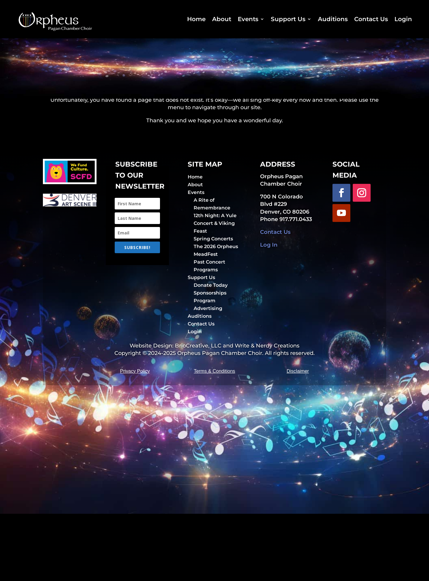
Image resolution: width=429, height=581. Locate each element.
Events (248, 19)
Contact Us (371, 19)
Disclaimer (298, 438)
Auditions (333, 19)
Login (403, 19)
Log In (268, 304)
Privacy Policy (135, 438)
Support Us (288, 19)
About (221, 19)
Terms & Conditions (214, 438)
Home (196, 19)
